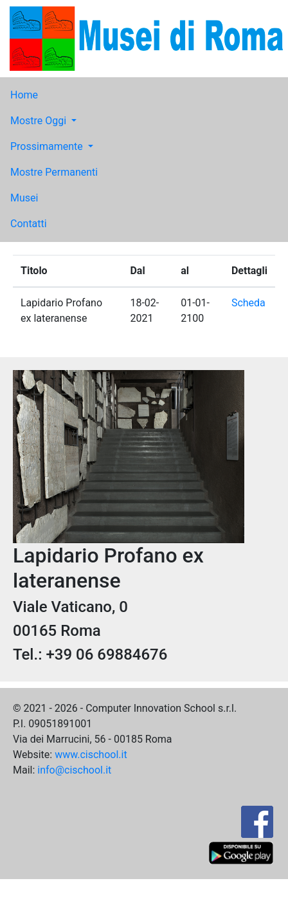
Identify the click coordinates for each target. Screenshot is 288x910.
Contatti (28, 224)
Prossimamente (48, 146)
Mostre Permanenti (54, 172)
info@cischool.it (74, 770)
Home (24, 95)
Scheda (248, 303)
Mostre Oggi (39, 121)
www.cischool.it (91, 754)
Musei (24, 198)
